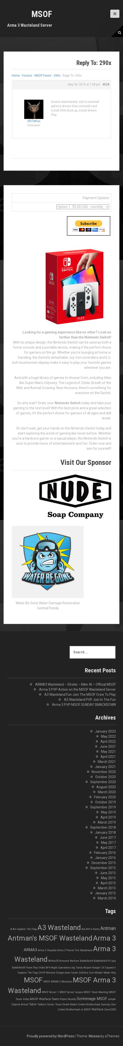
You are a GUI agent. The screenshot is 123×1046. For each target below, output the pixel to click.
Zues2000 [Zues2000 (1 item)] (110, 1009)
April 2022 (108, 741)
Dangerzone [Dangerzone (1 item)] (63, 972)
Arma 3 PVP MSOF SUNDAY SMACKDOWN (84, 705)
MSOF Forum (43, 75)
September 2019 (103, 807)
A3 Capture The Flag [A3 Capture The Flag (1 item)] (25, 929)
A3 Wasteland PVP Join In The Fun (90, 700)
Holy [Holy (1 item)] (113, 972)
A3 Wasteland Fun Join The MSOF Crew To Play (80, 694)
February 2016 (105, 853)
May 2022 (108, 736)
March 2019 (107, 822)
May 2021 (108, 752)
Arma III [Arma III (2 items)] (53, 960)
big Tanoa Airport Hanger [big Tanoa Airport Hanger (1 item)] (85, 967)
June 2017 (108, 837)
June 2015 (108, 873)
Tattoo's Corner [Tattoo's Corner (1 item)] (45, 1004)
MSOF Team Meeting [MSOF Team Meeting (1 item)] (96, 992)
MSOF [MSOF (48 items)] (33, 980)
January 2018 (105, 832)
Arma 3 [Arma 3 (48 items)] (104, 938)
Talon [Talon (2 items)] (33, 1004)
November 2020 (104, 772)
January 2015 (105, 893)
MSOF (41, 14)
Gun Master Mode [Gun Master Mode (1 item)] (99, 972)
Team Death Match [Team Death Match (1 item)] (66, 1004)
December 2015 (104, 863)
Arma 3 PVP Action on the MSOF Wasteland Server (77, 689)
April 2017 (108, 848)
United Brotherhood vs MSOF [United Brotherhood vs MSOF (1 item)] (74, 1009)
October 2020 (105, 777)
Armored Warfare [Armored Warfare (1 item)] (69, 960)
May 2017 (108, 843)
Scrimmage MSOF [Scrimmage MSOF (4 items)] (92, 998)
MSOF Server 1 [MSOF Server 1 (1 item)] (50, 992)
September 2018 (103, 827)
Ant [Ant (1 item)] (83, 929)
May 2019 (108, 812)
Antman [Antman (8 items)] (108, 928)
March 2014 (107, 898)
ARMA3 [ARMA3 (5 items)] (30, 949)
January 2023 (105, 731)
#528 (106, 84)
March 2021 (107, 762)
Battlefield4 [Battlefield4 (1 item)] (86, 960)
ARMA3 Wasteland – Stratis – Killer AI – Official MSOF (75, 684)
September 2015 (103, 868)
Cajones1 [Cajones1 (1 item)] (110, 967)
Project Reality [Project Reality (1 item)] (68, 999)
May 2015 (108, 878)
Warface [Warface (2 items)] (97, 1009)
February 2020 (105, 797)
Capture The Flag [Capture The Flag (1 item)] (28, 972)
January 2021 (105, 767)
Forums (27, 75)
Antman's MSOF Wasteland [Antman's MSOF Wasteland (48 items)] (50, 938)
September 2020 (103, 782)
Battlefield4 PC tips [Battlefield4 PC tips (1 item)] (105, 960)
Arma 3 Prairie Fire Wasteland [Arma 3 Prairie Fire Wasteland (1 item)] (74, 950)
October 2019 (105, 802)
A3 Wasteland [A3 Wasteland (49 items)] (59, 927)
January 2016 (105, 858)
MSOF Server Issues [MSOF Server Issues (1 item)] (71, 992)
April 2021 (108, 757)
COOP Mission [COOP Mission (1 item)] (46, 972)
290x (57, 75)
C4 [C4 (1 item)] (102, 967)
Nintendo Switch (68, 403)
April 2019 (108, 817)
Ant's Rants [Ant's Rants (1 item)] (93, 929)
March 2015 (107, 888)
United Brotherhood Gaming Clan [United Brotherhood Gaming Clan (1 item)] (97, 1004)
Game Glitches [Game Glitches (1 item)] (79, 972)
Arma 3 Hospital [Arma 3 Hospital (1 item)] (47, 950)
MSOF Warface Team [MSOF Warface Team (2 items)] (44, 999)
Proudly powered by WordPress (50, 1036)
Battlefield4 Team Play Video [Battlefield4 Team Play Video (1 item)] (28, 967)
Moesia (94, 1036)
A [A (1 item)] (11, 929)
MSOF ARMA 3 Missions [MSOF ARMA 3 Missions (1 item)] (57, 981)
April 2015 (108, 883)
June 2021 (108, 746)
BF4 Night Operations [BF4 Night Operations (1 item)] (58, 967)
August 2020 (106, 787)
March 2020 (107, 792)
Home (16, 75)
